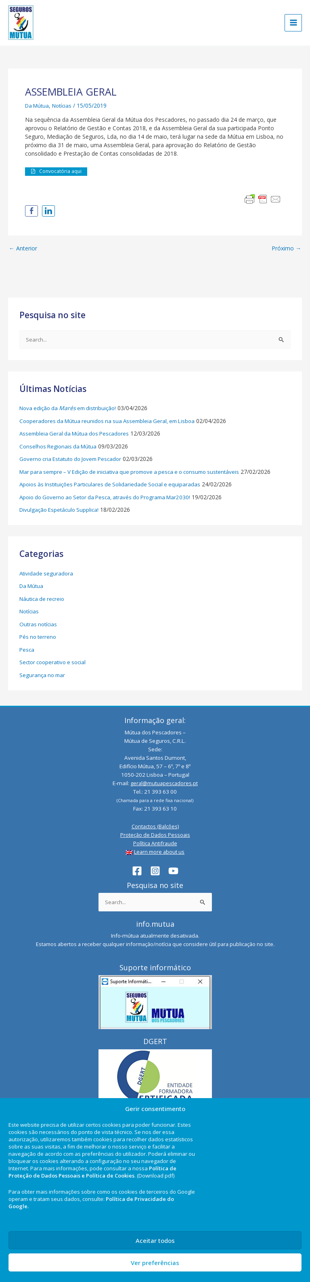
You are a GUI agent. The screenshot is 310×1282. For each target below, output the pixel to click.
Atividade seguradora (47, 574)
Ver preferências (155, 1263)
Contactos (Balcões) (155, 826)
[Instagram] (155, 870)
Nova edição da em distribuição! (70, 409)
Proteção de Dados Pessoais (155, 834)
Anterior (23, 249)
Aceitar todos (155, 1240)
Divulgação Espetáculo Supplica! (61, 510)
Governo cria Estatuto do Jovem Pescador (74, 459)
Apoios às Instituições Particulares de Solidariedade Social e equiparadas (114, 485)
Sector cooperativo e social (55, 663)
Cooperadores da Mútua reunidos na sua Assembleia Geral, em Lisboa (111, 421)
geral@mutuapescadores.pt (164, 782)
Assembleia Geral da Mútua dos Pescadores (77, 434)
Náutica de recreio (43, 599)
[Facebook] (137, 870)
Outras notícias (39, 625)
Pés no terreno (39, 637)
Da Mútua (38, 106)
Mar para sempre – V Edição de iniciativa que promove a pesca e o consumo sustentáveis (136, 472)
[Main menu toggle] (293, 23)
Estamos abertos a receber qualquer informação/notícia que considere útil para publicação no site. (155, 944)
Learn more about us (159, 851)
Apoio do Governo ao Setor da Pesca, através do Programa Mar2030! (110, 498)
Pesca (27, 650)
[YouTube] (173, 870)
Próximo (286, 249)
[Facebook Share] (31, 211)
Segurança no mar (43, 676)
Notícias (65, 106)
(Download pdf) (155, 1175)
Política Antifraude (155, 842)
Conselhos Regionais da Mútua (60, 447)
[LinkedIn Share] (48, 211)
